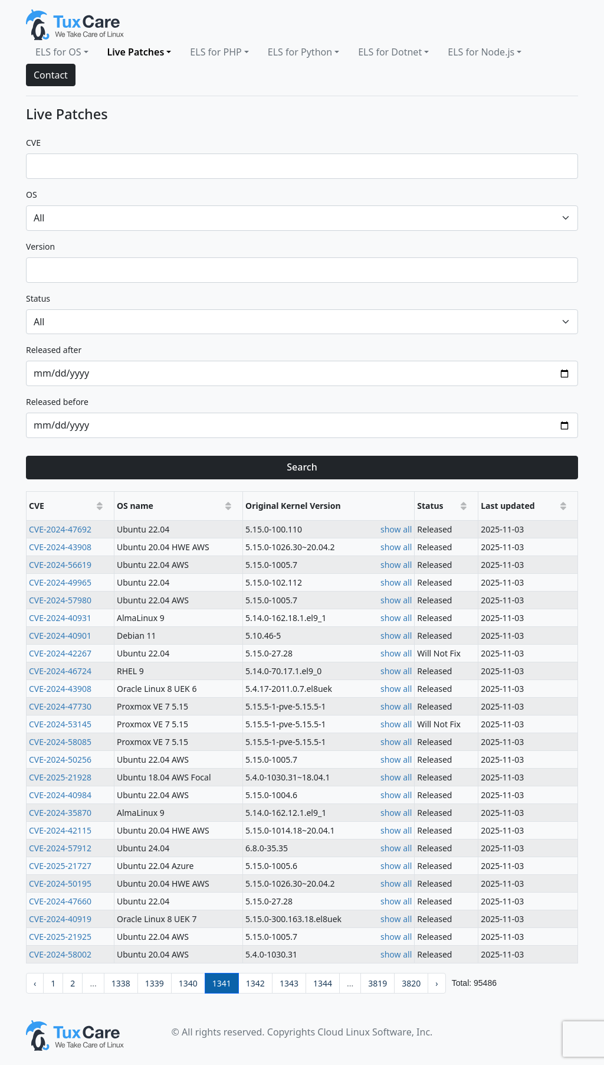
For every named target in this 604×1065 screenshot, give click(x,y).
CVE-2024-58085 (60, 741)
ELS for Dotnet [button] (390, 51)
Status (430, 505)
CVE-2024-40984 (60, 795)
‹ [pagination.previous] (35, 983)
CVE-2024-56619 (60, 564)
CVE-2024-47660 (60, 901)
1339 (154, 983)
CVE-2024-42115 (60, 830)
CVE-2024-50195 (60, 883)
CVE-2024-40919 (60, 918)
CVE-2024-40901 (60, 635)
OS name (135, 505)
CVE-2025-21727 (60, 865)
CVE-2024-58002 (60, 954)
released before (57, 401)
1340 (188, 983)
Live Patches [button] (136, 51)
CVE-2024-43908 (60, 547)
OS (31, 194)
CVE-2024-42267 (60, 653)
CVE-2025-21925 (60, 936)
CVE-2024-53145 (60, 724)
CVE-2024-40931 (60, 617)
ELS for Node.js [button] (481, 51)
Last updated (507, 505)
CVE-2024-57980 (60, 600)
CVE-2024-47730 (60, 706)
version (40, 246)
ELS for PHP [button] (215, 51)
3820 (411, 983)
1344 (322, 983)
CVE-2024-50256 (60, 759)
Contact (51, 74)
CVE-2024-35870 (60, 812)
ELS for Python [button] (300, 51)
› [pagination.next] (436, 983)
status (38, 298)
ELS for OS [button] (58, 51)
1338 (120, 983)
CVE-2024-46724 (60, 671)
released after (53, 349)
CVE (33, 142)
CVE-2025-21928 (60, 777)
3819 (377, 983)
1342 (255, 983)
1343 (289, 983)
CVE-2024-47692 (60, 529)
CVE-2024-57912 (60, 848)
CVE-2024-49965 (60, 582)
